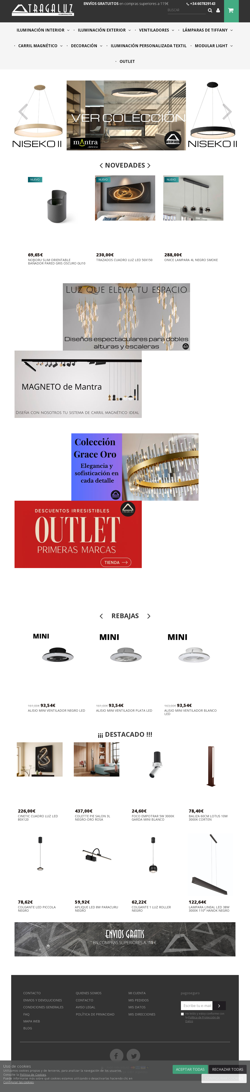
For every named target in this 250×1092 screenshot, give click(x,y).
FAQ (26, 1014)
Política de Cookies (33, 1075)
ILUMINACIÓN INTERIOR (43, 30)
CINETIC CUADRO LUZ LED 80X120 (38, 817)
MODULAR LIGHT (213, 45)
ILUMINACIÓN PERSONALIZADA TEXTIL (148, 45)
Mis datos (137, 1007)
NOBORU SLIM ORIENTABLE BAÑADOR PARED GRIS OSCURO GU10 (56, 261)
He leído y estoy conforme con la (202, 1017)
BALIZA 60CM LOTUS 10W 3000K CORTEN (208, 817)
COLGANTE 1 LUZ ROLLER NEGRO (151, 908)
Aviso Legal (85, 1007)
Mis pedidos (138, 1000)
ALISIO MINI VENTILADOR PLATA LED (124, 711)
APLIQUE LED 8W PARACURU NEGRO (96, 908)
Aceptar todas (190, 1069)
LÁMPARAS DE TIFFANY (207, 30)
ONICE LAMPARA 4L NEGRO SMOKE (191, 260)
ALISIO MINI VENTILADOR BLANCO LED (190, 712)
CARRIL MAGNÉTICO (40, 45)
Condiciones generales (43, 1007)
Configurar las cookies (18, 1082)
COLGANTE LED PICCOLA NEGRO (37, 908)
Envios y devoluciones (42, 1000)
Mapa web (31, 1021)
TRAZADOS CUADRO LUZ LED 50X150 (124, 260)
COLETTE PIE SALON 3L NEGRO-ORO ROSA (92, 817)
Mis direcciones (141, 1014)
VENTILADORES (156, 30)
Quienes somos (89, 993)
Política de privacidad (95, 1014)
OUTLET (127, 61)
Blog (27, 1028)
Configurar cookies (224, 1078)
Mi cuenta (137, 993)
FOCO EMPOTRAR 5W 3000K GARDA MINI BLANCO (153, 817)
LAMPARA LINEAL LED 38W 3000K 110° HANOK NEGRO (209, 908)
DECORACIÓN (86, 45)
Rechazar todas (227, 1069)
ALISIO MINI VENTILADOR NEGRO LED (56, 711)
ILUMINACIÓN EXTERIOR (104, 30)
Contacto (32, 993)
